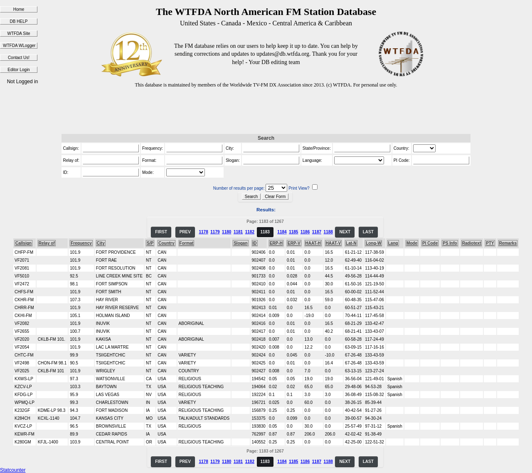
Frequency (81, 243)
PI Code (430, 243)
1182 (249, 232)
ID (255, 243)
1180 (226, 232)
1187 (316, 232)
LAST (368, 232)
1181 (238, 232)
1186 (305, 232)
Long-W (373, 243)
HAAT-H (313, 243)
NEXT (344, 232)
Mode (411, 243)
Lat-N (351, 243)
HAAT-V (333, 243)
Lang (393, 243)
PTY (490, 243)
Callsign (23, 243)
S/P (150, 243)
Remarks (508, 243)
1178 (203, 232)
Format (187, 243)
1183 (265, 232)
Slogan (240, 243)
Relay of (47, 243)
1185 (293, 232)
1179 (214, 232)
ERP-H (276, 243)
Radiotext (471, 243)
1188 (328, 232)
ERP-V (294, 243)
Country (166, 243)
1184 (281, 232)
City (101, 243)
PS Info (450, 243)
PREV (185, 232)
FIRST (161, 232)
